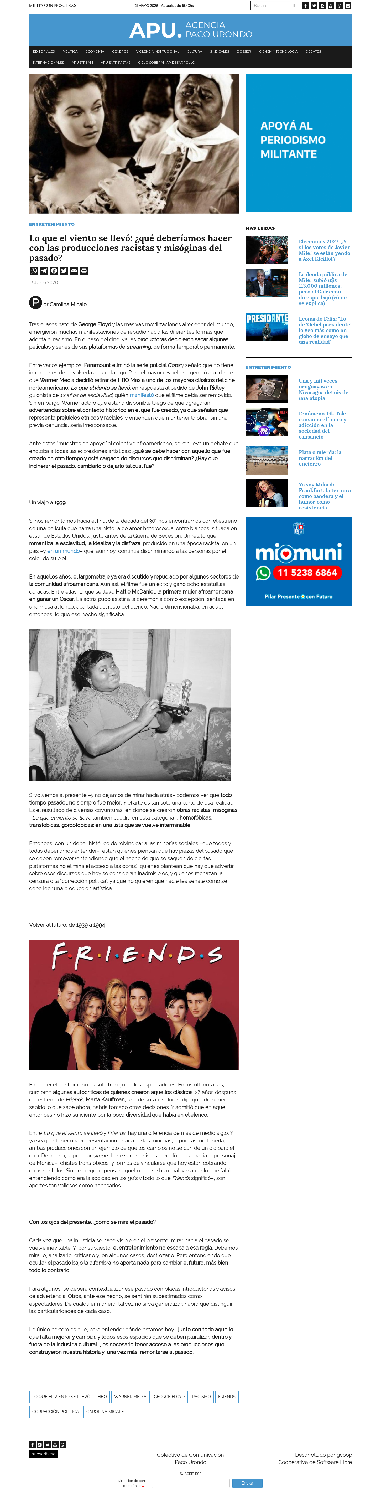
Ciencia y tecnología (278, 51)
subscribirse (43, 1453)
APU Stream (82, 62)
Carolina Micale (105, 1411)
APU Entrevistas (115, 62)
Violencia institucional (157, 51)
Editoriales (44, 51)
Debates (313, 51)
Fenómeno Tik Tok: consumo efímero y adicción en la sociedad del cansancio (322, 425)
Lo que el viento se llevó (61, 1396)
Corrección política (55, 1411)
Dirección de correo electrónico (134, 1483)
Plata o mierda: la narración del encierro (320, 458)
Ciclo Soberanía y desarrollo (166, 62)
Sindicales (219, 51)
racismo (201, 1396)
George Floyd (169, 1396)
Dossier (244, 51)
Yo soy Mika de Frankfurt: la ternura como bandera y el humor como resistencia (325, 496)
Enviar (247, 1483)
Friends (227, 1396)
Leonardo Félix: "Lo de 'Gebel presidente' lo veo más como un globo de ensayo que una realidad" (325, 330)
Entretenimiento (52, 224)
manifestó (142, 395)
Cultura (194, 51)
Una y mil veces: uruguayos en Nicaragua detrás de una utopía (323, 389)
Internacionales (48, 62)
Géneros (120, 51)
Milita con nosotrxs (52, 5)
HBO (102, 1396)
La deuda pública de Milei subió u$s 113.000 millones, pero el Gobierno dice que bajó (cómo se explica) (323, 289)
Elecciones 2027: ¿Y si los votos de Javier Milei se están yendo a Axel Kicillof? (324, 250)
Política (70, 51)
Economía (95, 51)
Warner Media (130, 1396)
